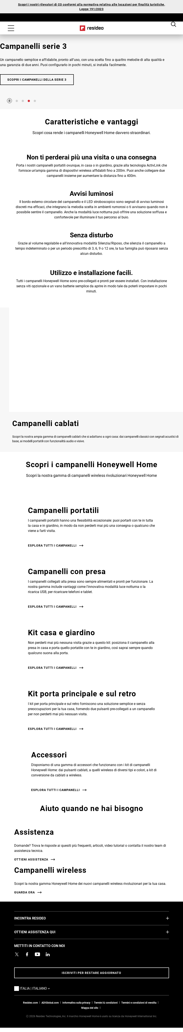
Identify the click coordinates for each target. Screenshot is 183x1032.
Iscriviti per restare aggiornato (91, 973)
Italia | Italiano (41, 988)
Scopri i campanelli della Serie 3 (36, 79)
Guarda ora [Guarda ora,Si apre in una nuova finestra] (24, 892)
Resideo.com (30, 1002)
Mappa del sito (89, 1007)
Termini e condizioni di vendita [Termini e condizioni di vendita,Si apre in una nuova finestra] (138, 1002)
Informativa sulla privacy (76, 1002)
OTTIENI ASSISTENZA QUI (41, 931)
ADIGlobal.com (50, 1002)
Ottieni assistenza (31, 859)
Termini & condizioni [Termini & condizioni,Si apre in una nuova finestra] (106, 1002)
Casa (91, 28)
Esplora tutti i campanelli (52, 545)
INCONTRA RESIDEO (36, 918)
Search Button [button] (173, 24)
